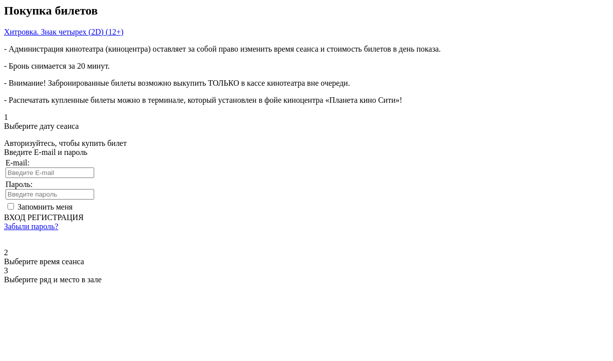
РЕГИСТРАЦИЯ (56, 217)
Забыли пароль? (31, 226)
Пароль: (19, 184)
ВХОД (15, 217)
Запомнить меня (45, 207)
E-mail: (18, 162)
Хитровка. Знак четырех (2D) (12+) (64, 32)
